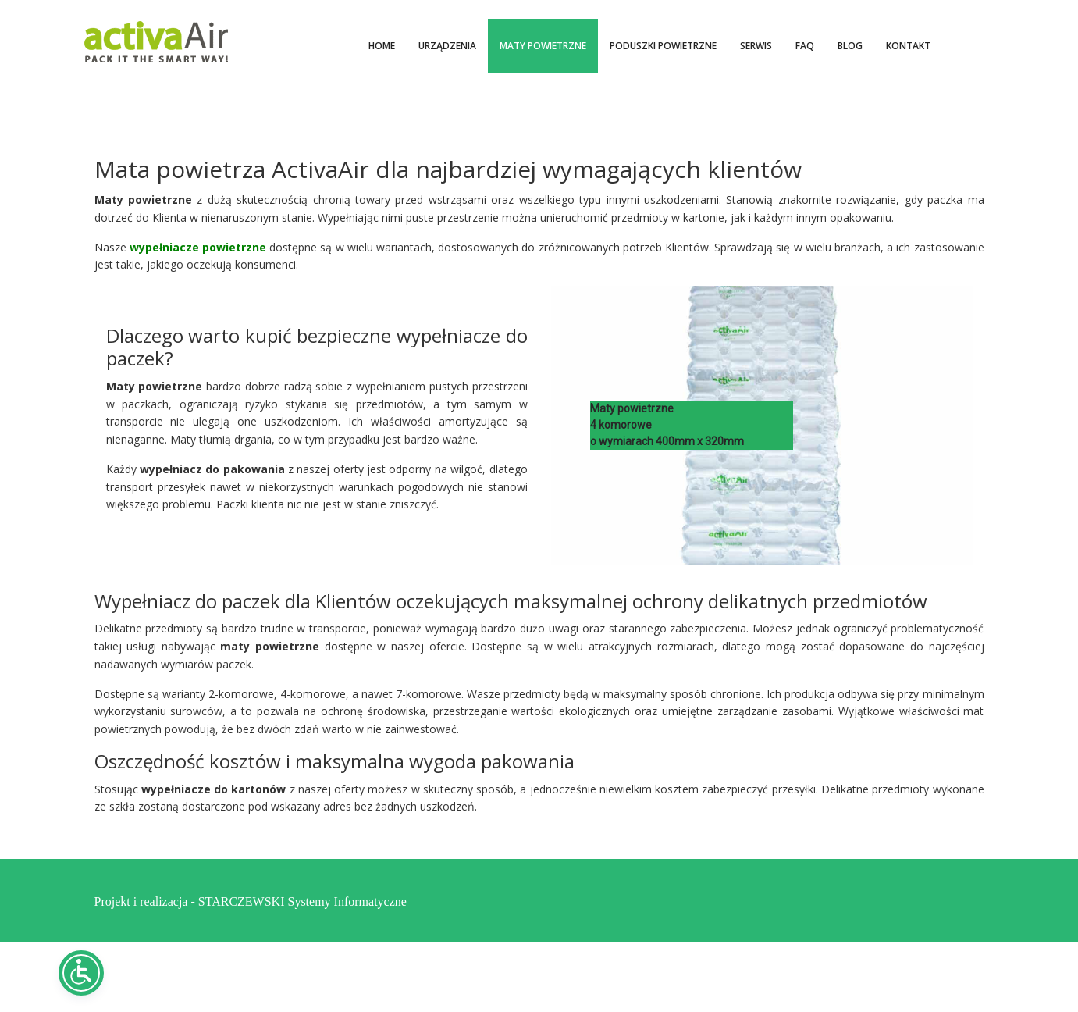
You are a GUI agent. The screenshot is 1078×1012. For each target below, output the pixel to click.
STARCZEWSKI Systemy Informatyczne (302, 900)
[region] (762, 425)
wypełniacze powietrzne (198, 247)
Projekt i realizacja (141, 900)
